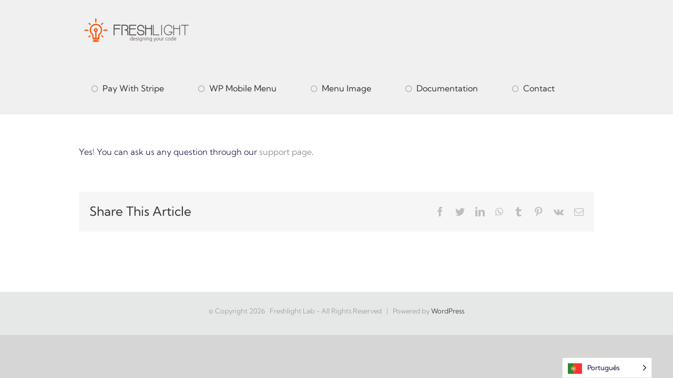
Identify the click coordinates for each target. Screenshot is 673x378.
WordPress (447, 311)
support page (285, 151)
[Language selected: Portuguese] (607, 368)
